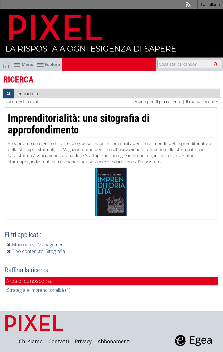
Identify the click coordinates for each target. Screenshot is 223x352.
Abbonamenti (114, 341)
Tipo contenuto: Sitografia (36, 251)
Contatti (58, 341)
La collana (210, 4)
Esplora (48, 64)
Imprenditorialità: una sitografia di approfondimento (79, 124)
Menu (23, 64)
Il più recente (168, 101)
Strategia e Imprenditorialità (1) (39, 290)
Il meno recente (201, 101)
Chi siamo (31, 341)
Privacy (83, 341)
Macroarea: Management (36, 244)
